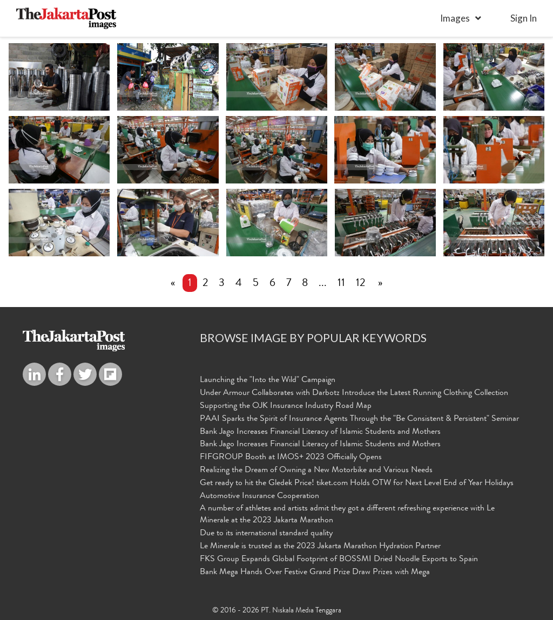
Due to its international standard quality (266, 533)
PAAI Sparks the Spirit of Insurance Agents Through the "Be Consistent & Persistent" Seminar (359, 419)
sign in (523, 18)
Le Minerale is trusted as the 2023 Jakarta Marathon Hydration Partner (320, 546)
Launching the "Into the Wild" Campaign (267, 380)
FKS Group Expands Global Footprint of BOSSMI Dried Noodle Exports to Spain (339, 559)
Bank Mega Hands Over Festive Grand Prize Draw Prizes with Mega (315, 572)
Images (455, 18)
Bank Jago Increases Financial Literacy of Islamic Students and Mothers (320, 432)
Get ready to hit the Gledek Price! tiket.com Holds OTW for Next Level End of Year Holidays (357, 483)
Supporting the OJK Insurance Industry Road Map (286, 406)
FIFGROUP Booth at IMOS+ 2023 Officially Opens (291, 457)
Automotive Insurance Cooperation (259, 496)
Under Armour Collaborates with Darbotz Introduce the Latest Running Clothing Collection (354, 393)
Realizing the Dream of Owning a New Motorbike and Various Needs (316, 470)
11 (341, 283)
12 (360, 283)
